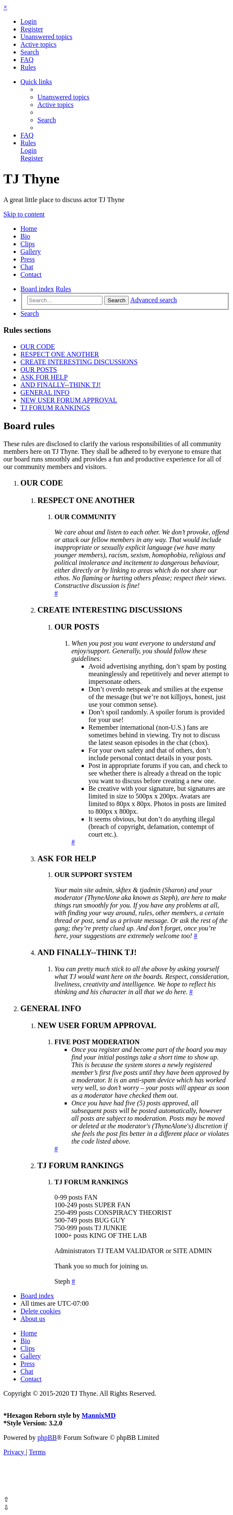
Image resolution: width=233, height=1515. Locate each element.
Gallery (30, 251)
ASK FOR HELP (44, 377)
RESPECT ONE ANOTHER (59, 354)
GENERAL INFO (44, 392)
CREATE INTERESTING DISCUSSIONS (79, 361)
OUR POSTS (38, 369)
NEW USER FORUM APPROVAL (68, 400)
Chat (26, 266)
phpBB (47, 1437)
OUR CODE (37, 346)
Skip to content (24, 214)
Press (27, 259)
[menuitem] (28, 21)
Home (28, 228)
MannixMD (99, 1415)
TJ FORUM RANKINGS (55, 407)
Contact (31, 274)
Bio (25, 236)
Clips (27, 243)
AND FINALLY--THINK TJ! (60, 384)
